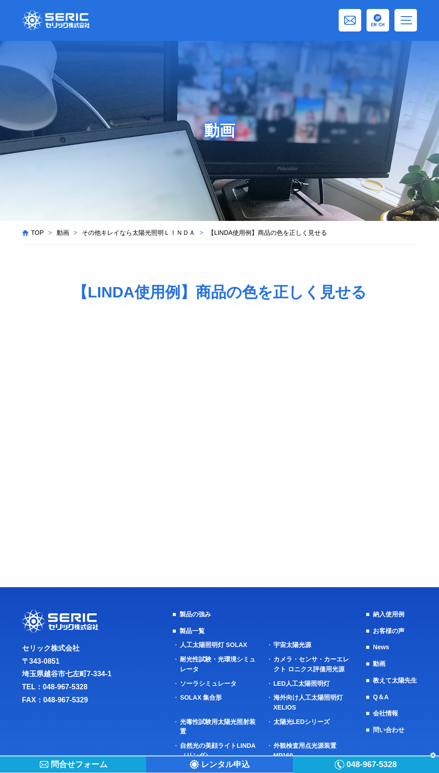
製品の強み (195, 614)
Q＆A (381, 695)
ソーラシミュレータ (208, 681)
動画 (63, 232)
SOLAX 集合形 (201, 695)
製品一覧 (192, 630)
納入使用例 (388, 614)
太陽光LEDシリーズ (301, 719)
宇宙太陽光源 (292, 644)
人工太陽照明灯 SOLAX (213, 644)
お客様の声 (388, 630)
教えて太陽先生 (395, 679)
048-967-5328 (65, 687)
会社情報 (385, 711)
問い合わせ (388, 727)
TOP (37, 232)
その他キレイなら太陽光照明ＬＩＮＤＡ (138, 232)
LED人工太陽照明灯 (301, 681)
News (381, 646)
